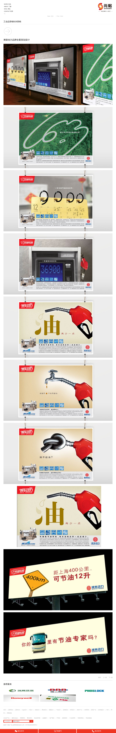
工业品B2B (72, 718)
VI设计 (31, 710)
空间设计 (72, 710)
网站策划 (44, 710)
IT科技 (58, 718)
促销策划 (65, 710)
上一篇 (105, 677)
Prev (58, 16)
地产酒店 (52, 718)
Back (49, 16)
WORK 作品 (7, 4)
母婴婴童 (22, 718)
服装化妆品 (15, 718)
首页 (4, 710)
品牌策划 (10, 710)
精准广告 (79, 710)
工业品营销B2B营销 (12, 21)
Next (61, 16)
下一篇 (111, 677)
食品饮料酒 (37, 718)
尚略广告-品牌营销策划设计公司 (16, 725)
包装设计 (37, 710)
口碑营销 (86, 710)
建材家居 (64, 718)
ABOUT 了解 (7, 6)
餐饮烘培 (29, 718)
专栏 (107, 710)
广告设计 (58, 710)
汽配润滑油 (80, 718)
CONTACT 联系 (8, 11)
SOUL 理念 (7, 9)
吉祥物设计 (101, 710)
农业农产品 (6, 718)
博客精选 (9, 713)
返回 (99, 677)
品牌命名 (17, 710)
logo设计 (24, 710)
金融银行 (44, 718)
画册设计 (51, 710)
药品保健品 (89, 718)
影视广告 (93, 710)
